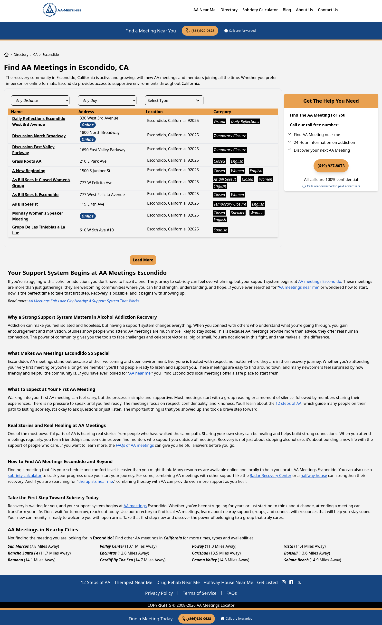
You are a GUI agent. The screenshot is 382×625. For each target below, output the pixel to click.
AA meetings (135, 505)
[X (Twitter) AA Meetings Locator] (299, 582)
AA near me (140, 373)
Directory (229, 9)
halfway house (314, 475)
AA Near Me (204, 9)
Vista (288, 546)
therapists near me (95, 481)
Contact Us (328, 9)
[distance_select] (40, 100)
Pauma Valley (204, 560)
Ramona (15, 560)
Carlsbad (200, 553)
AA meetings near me (298, 287)
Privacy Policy (159, 593)
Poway (198, 546)
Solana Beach (296, 560)
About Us (304, 9)
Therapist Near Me (133, 582)
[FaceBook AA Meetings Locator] (291, 582)
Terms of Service (199, 593)
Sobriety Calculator (260, 9)
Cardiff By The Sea (116, 560)
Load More (143, 260)
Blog (287, 9)
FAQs (231, 593)
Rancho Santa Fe (23, 553)
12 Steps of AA (95, 582)
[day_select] (107, 100)
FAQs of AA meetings (135, 445)
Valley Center (112, 546)
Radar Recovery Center (270, 475)
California (173, 538)
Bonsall (291, 553)
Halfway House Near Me (228, 582)
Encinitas (108, 553)
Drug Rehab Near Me (178, 582)
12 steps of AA (288, 403)
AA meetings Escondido (319, 281)
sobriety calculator (25, 475)
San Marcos (18, 546)
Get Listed (267, 582)
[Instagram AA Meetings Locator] (284, 582)
